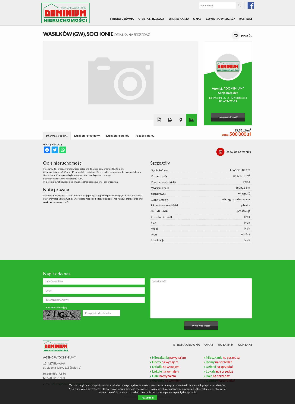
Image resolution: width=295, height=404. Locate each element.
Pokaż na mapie (180, 120)
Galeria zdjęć (191, 120)
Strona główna (122, 18)
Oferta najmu (179, 18)
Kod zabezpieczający (56, 307)
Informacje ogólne (57, 135)
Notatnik (225, 344)
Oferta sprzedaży (151, 18)
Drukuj (169, 120)
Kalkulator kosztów (117, 135)
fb (250, 5)
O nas (197, 18)
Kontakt (245, 18)
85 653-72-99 (228, 101)
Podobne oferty (144, 135)
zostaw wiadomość (228, 117)
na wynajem (169, 357)
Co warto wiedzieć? (220, 18)
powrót (246, 35)
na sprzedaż (223, 357)
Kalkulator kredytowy (87, 135)
